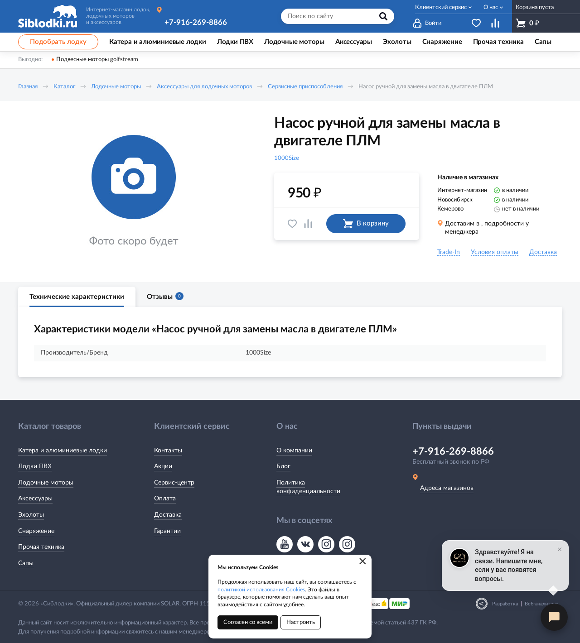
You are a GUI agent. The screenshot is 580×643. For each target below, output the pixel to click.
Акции (163, 466)
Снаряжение (36, 531)
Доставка (168, 515)
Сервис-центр (174, 483)
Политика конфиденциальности (308, 487)
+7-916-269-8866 (195, 22)
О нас (490, 7)
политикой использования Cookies (261, 589)
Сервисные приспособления (305, 87)
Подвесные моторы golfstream (97, 59)
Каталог (64, 87)
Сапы (26, 563)
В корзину (366, 224)
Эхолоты (31, 515)
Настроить (300, 622)
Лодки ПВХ (35, 466)
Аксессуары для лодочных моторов (204, 87)
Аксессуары (35, 498)
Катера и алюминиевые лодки (62, 450)
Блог (283, 466)
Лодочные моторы (116, 87)
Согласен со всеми (247, 622)
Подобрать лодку (58, 41)
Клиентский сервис (441, 7)
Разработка (505, 603)
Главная (28, 87)
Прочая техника (41, 547)
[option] (133, 192)
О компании (294, 450)
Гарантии (167, 531)
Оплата (165, 498)
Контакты (168, 450)
